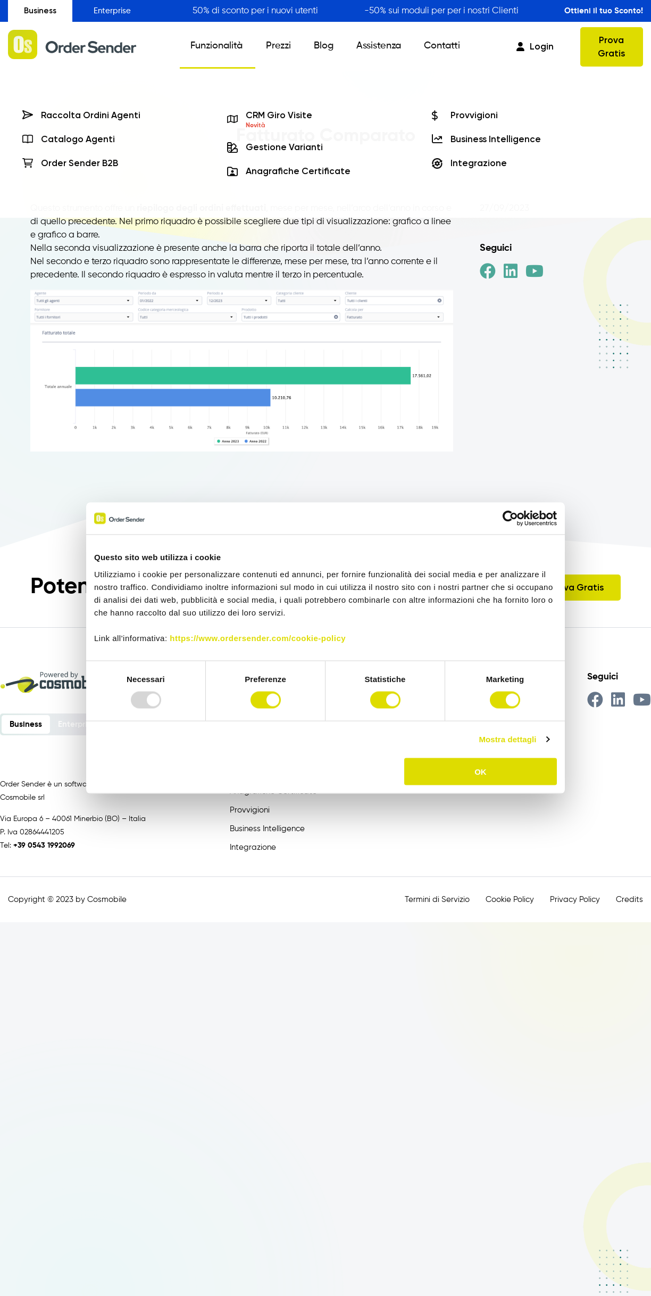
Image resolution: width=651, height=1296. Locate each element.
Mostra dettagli (507, 739)
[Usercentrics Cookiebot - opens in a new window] (510, 519)
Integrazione (253, 847)
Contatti (433, 47)
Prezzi (281, 47)
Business (40, 10)
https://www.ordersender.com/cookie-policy (258, 637)
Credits (629, 900)
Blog (322, 47)
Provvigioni (250, 810)
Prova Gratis (611, 47)
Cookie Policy (510, 900)
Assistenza (374, 47)
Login (535, 46)
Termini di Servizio (437, 900)
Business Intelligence (267, 829)
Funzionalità (223, 47)
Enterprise (112, 11)
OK (480, 771)
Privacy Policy (575, 900)
